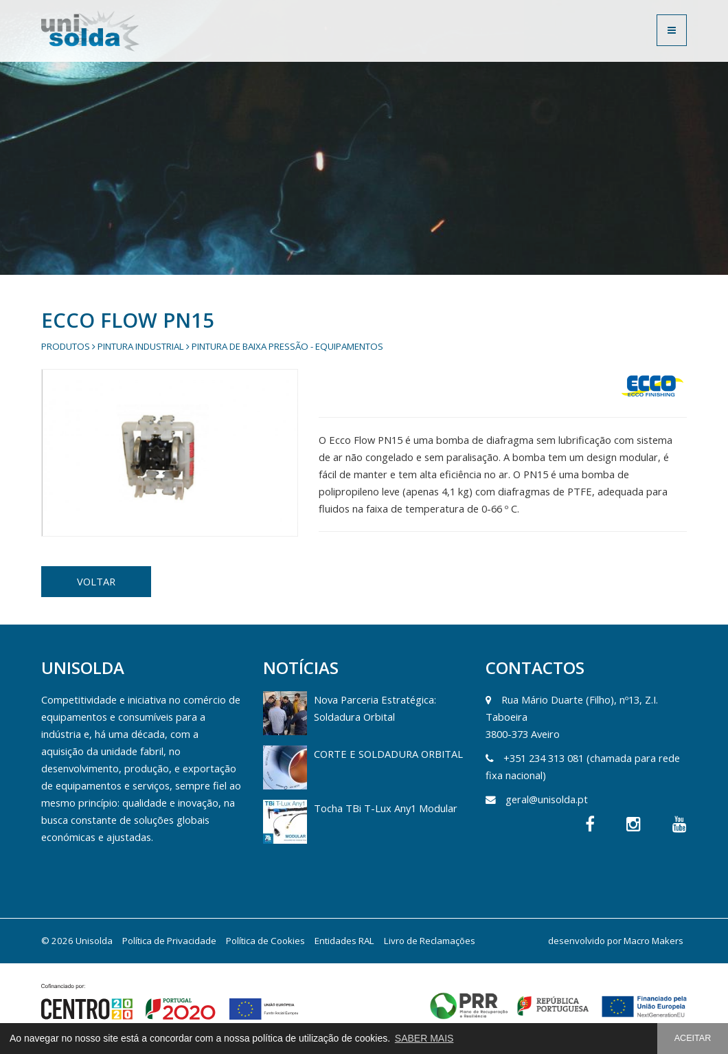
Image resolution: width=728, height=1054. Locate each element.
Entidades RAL (344, 940)
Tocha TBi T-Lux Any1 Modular (385, 808)
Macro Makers (653, 940)
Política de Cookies (265, 940)
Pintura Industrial (141, 346)
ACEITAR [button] (693, 1038)
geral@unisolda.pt (546, 799)
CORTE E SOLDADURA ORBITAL (388, 754)
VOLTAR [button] (96, 581)
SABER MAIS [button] (424, 1038)
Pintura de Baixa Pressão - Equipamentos (287, 346)
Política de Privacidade (169, 940)
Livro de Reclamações (429, 940)
